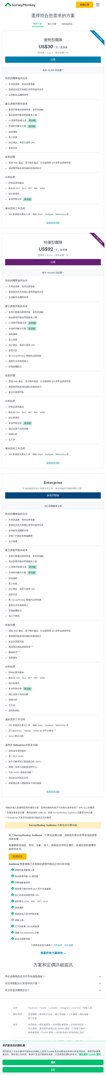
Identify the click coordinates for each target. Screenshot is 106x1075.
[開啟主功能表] (97, 5)
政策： (16, 1024)
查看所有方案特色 (53, 953)
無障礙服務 (33, 1032)
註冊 (53, 59)
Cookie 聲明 (94, 1054)
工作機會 (72, 1014)
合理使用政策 (77, 1024)
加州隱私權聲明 (60, 1024)
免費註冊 (84, 4)
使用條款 (32, 1024)
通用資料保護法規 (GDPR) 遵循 (54, 1028)
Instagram (65, 1007)
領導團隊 (32, 1014)
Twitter (43, 1007)
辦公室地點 (60, 1014)
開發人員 (87, 1007)
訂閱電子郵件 (78, 1028)
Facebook (32, 1007)
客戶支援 (32, 1018)
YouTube (76, 1007)
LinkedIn (53, 1007)
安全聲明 (32, 1028)
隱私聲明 (83, 1054)
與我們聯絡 (53, 495)
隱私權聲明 (44, 1024)
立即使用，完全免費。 (64, 945)
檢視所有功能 (53, 222)
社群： (16, 1007)
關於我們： (18, 1014)
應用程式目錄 (45, 1014)
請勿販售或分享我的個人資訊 (70, 1032)
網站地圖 (84, 1014)
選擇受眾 (18, 856)
